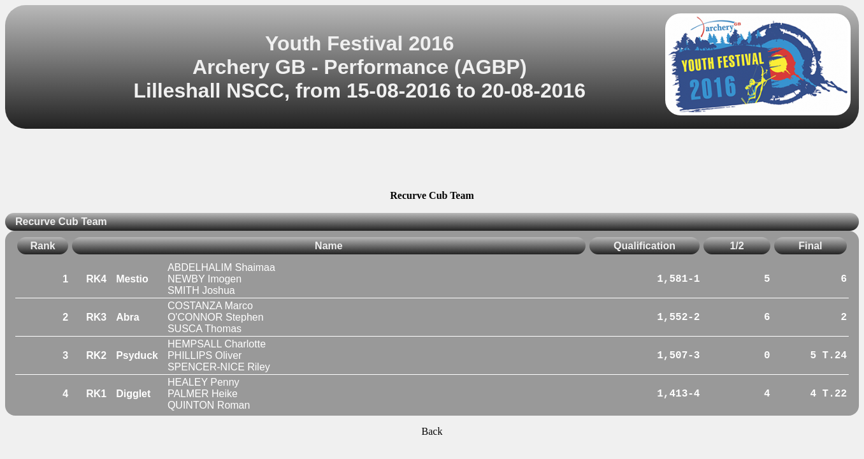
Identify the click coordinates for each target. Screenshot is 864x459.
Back (432, 431)
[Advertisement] (432, 161)
